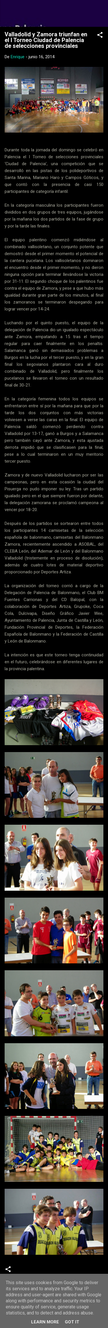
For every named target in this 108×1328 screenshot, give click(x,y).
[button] (99, 35)
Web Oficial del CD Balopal (54, 13)
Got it (72, 1322)
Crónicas (27, 1271)
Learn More (45, 1322)
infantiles (51, 1271)
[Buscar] (99, 11)
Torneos (76, 1271)
